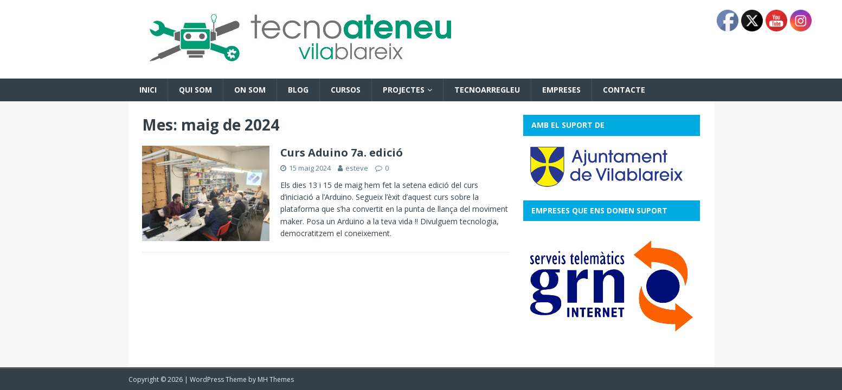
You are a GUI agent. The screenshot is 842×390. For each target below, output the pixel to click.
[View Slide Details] (611, 286)
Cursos (346, 89)
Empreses (561, 89)
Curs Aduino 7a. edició (341, 152)
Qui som (195, 89)
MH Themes (276, 379)
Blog (298, 89)
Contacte (624, 89)
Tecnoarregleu (487, 89)
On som (250, 89)
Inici (148, 89)
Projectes (404, 89)
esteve (356, 168)
